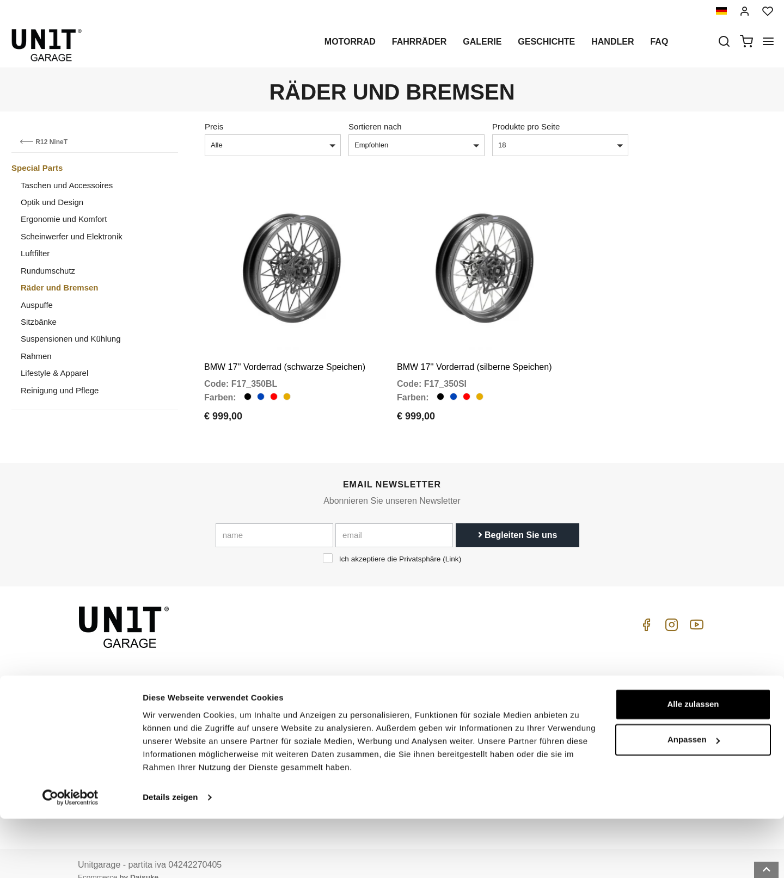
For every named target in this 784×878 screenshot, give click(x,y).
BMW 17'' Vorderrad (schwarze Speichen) (284, 352)
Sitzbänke (39, 321)
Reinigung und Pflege (60, 390)
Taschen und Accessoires (67, 185)
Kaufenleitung (500, 686)
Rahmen (36, 356)
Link (452, 544)
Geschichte (546, 41)
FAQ (484, 719)
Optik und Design (52, 202)
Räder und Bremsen (60, 287)
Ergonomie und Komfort (64, 219)
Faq (659, 41)
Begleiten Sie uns (518, 519)
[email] (394, 520)
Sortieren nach (375, 126)
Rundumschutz (48, 270)
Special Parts (37, 167)
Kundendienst (500, 702)
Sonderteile (377, 702)
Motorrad (350, 41)
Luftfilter (35, 253)
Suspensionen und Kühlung (71, 338)
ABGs (606, 686)
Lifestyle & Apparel (54, 373)
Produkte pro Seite (526, 126)
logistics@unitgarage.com (145, 686)
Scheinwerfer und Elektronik (71, 236)
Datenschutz (259, 719)
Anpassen (693, 798)
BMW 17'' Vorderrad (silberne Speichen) (474, 352)
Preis (214, 126)
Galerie (482, 41)
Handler (612, 41)
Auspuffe (37, 305)
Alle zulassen (693, 763)
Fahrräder (419, 41)
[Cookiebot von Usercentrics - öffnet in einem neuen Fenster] (70, 857)
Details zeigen (170, 856)
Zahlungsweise (623, 732)
